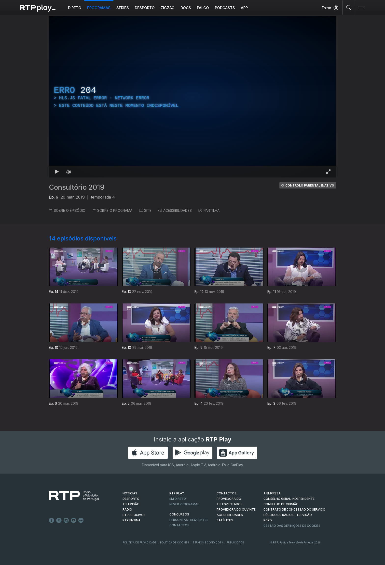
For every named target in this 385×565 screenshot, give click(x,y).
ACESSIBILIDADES (175, 210)
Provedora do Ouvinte (236, 509)
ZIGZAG (168, 7)
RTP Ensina (131, 520)
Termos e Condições (208, 542)
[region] (192, 96)
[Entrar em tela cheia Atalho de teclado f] (328, 171)
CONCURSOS (179, 514)
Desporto (145, 7)
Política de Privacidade (139, 542)
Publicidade (235, 542)
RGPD (267, 520)
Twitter (59, 520)
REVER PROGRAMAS (184, 504)
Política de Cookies (174, 542)
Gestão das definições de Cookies (291, 525)
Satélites (225, 520)
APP (244, 7)
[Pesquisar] (349, 7)
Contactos (179, 525)
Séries (122, 7)
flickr (81, 520)
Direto (74, 7)
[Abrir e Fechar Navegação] (361, 8)
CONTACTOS (226, 493)
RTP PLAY (176, 493)
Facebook (51, 520)
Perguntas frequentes (188, 520)
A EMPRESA (272, 493)
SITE (145, 210)
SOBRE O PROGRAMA (112, 210)
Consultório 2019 (77, 187)
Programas (98, 7)
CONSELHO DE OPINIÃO (281, 504)
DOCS (185, 7)
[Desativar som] (68, 171)
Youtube (73, 520)
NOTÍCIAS (130, 493)
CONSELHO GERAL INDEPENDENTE (289, 499)
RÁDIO (127, 509)
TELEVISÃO (131, 504)
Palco (203, 7)
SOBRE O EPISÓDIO (67, 210)
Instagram (66, 520)
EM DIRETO (177, 499)
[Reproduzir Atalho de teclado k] (57, 171)
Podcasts (225, 7)
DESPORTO (131, 499)
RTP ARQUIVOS (134, 515)
